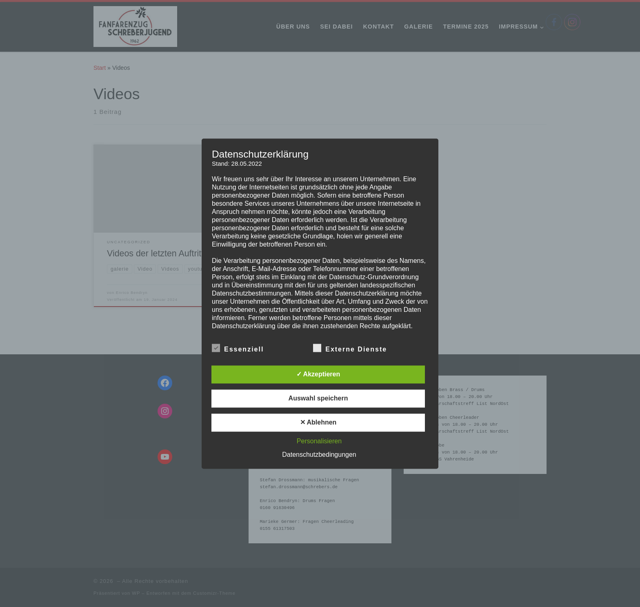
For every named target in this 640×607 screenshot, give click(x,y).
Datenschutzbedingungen (319, 454)
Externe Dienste (350, 348)
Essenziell (238, 348)
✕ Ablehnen (318, 422)
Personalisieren (319, 441)
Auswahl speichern (318, 398)
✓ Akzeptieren (318, 374)
